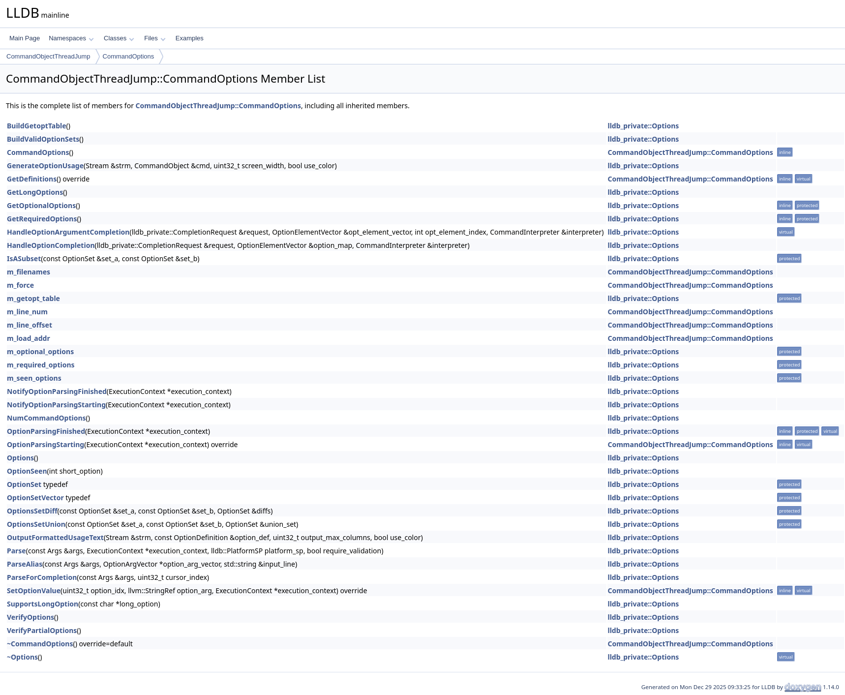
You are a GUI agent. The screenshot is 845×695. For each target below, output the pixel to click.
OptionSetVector (35, 497)
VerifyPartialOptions (42, 630)
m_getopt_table (33, 298)
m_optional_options (40, 351)
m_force (20, 285)
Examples (190, 38)
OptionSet (24, 484)
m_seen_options (34, 378)
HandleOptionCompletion (51, 245)
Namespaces (71, 38)
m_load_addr (28, 338)
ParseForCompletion (42, 577)
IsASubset (24, 258)
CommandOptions (128, 56)
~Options (22, 657)
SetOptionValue (33, 590)
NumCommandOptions (46, 418)
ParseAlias (24, 564)
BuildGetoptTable (36, 125)
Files (154, 38)
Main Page (24, 38)
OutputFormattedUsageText (55, 537)
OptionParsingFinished (46, 431)
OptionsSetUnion (36, 524)
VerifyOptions (30, 617)
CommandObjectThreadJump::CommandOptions (218, 105)
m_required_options (41, 364)
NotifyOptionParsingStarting (56, 404)
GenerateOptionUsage (45, 165)
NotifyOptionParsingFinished (57, 391)
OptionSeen (27, 471)
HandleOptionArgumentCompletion (68, 232)
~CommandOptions (40, 643)
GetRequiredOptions (42, 218)
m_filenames (28, 271)
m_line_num (27, 311)
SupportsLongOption (42, 603)
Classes (119, 38)
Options (20, 457)
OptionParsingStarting (45, 444)
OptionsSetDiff (32, 510)
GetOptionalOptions (41, 205)
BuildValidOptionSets (43, 139)
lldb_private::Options (643, 125)
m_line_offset (29, 325)
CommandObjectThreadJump (48, 56)
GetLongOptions (35, 192)
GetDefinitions (32, 178)
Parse (16, 550)
